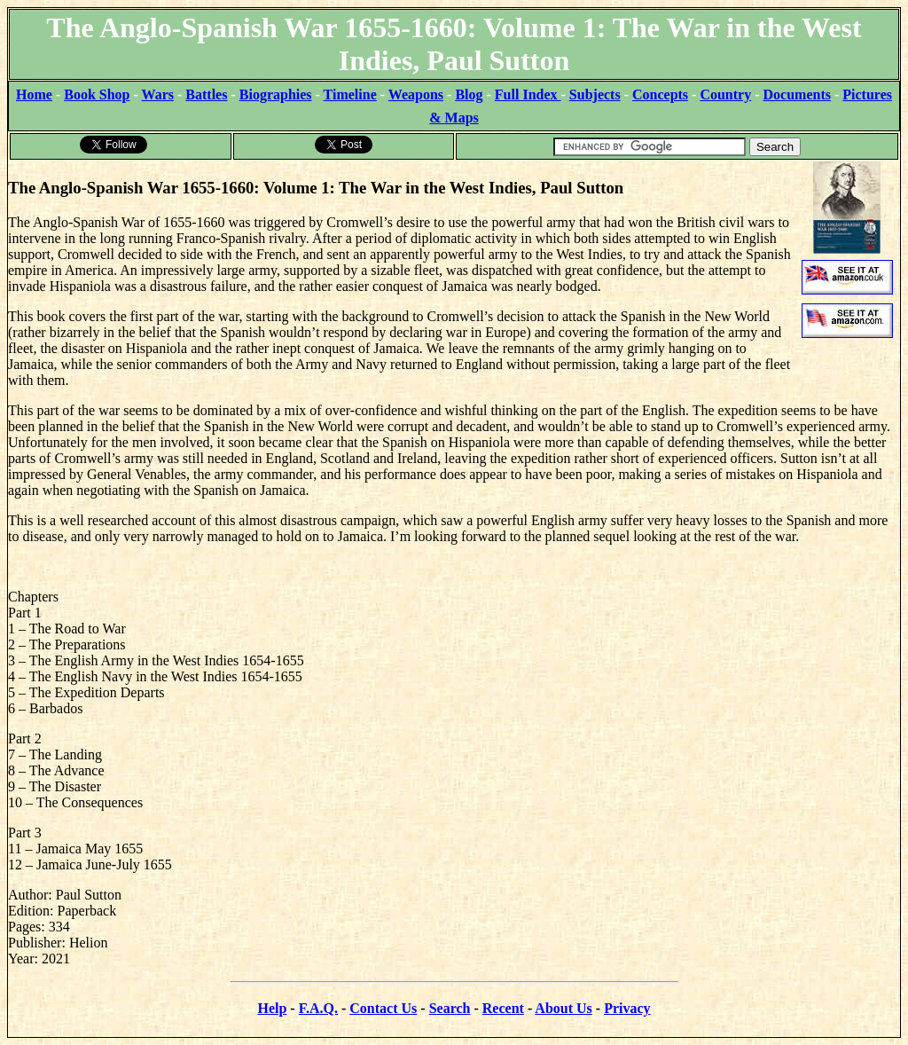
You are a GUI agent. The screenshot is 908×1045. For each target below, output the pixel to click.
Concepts (660, 94)
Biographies (275, 94)
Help (271, 1008)
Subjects (595, 94)
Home (34, 94)
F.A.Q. (318, 1008)
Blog (468, 94)
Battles (206, 94)
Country (725, 94)
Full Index (528, 94)
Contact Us (383, 1008)
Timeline (350, 94)
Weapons (415, 94)
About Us (563, 1008)
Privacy (627, 1008)
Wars (158, 94)
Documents (797, 94)
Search (450, 1008)
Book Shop (96, 94)
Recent (503, 1008)
